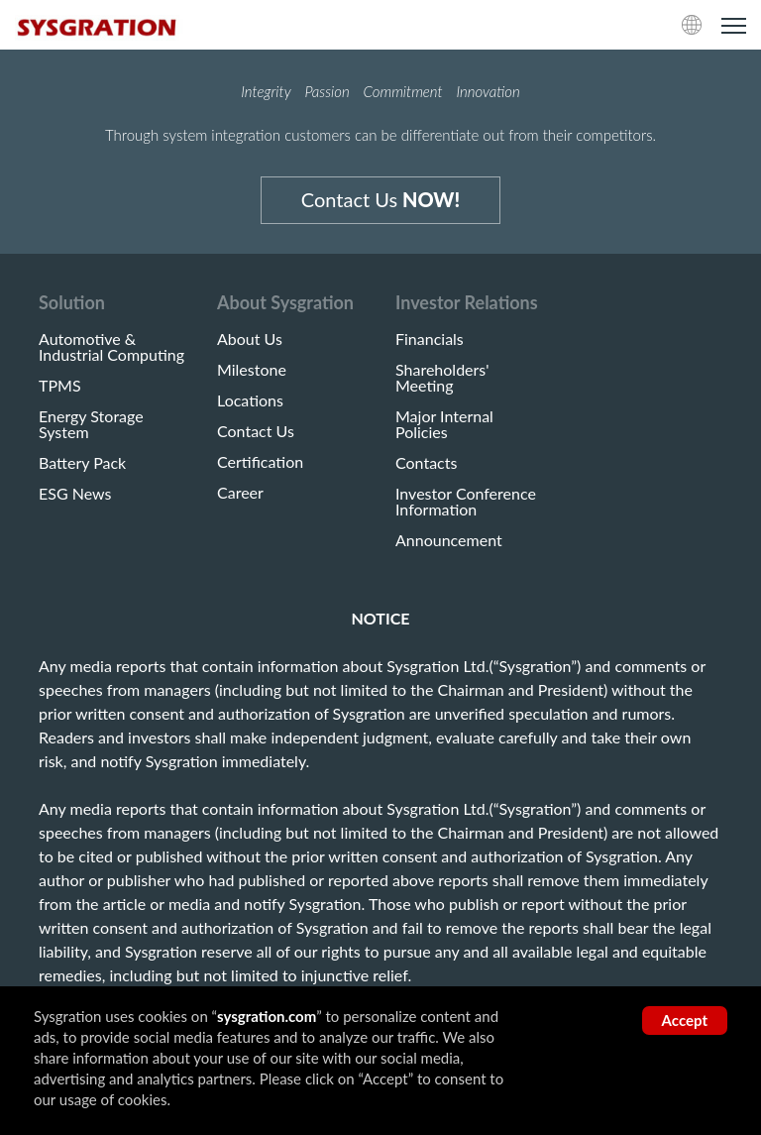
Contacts (426, 463)
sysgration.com (266, 1016)
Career (240, 493)
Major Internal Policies (444, 424)
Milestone (251, 370)
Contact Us (380, 199)
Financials (429, 339)
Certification (260, 462)
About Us (249, 339)
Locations (250, 400)
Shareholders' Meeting (442, 378)
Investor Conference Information (465, 501)
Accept (684, 1020)
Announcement (448, 540)
